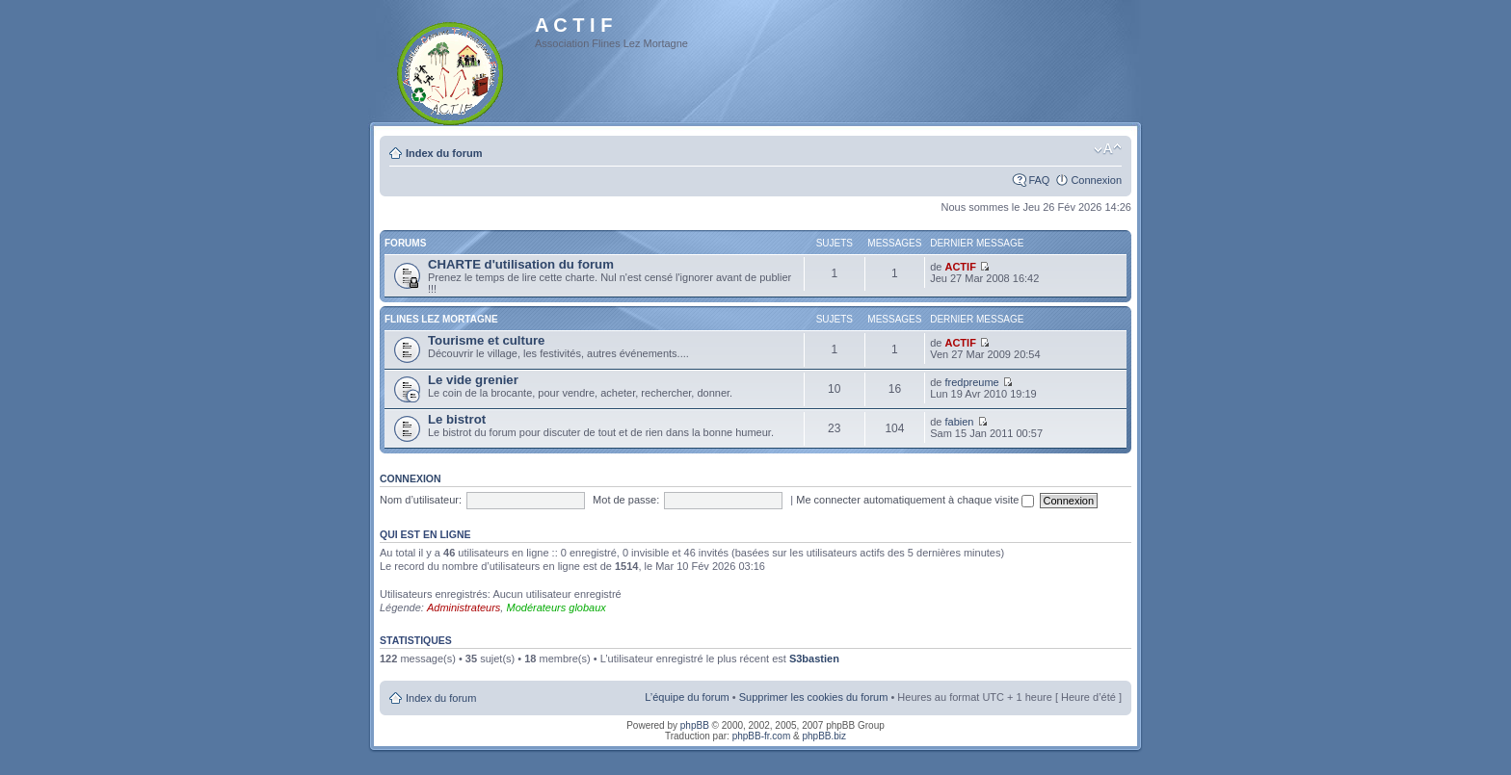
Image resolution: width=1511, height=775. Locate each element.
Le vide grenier (473, 380)
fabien (958, 421)
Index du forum (444, 153)
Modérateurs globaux (555, 607)
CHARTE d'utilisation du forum (521, 264)
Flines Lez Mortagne (441, 319)
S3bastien (814, 658)
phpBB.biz (824, 736)
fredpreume (971, 382)
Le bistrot (457, 419)
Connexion (1096, 180)
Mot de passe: (626, 499)
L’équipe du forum (687, 697)
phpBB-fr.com (761, 736)
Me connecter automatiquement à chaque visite (915, 499)
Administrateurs (463, 607)
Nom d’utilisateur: (421, 499)
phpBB (694, 725)
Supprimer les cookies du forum (813, 697)
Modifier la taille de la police (1108, 149)
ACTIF (959, 266)
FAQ (1038, 180)
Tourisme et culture (486, 340)
